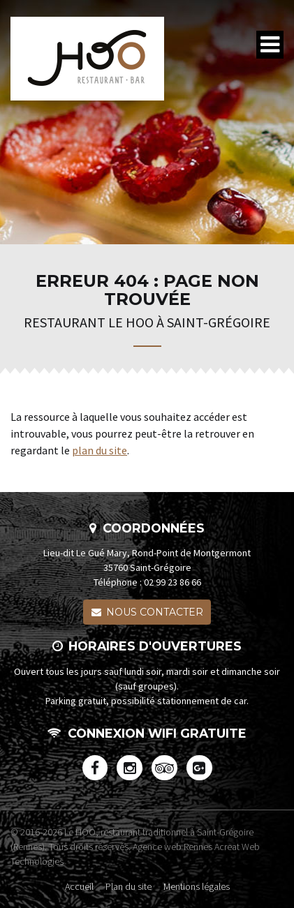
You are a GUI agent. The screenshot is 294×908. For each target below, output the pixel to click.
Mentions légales (196, 885)
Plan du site (128, 885)
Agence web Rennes (172, 846)
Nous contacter (147, 612)
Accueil (79, 885)
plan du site (99, 450)
